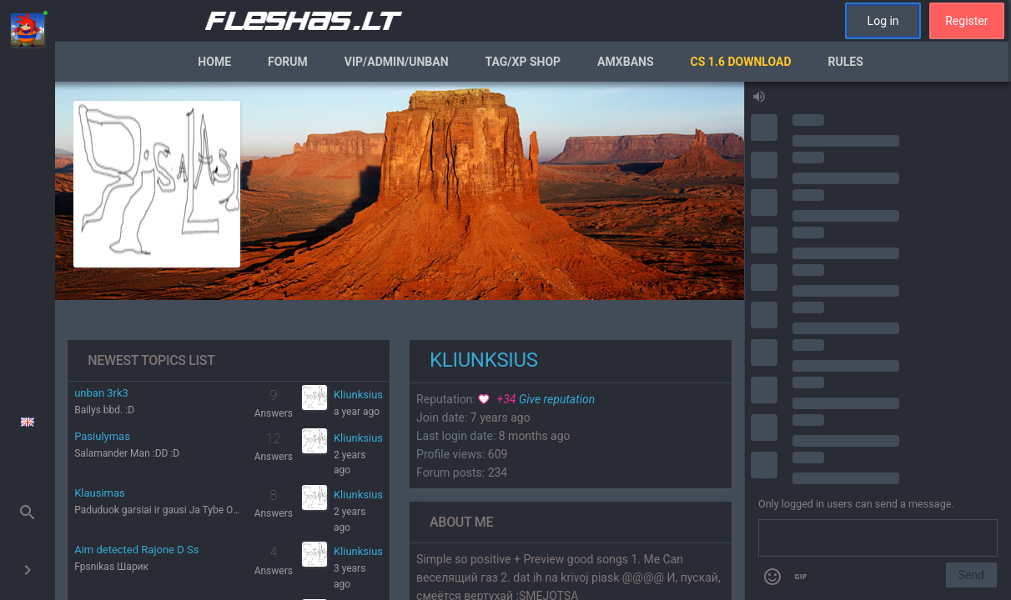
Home (214, 61)
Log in (883, 21)
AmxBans (625, 61)
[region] (399, 341)
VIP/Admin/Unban (397, 61)
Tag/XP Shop (523, 61)
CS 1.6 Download (741, 61)
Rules (845, 61)
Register (966, 21)
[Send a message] (878, 538)
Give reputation (536, 399)
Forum (288, 61)
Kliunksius (358, 394)
